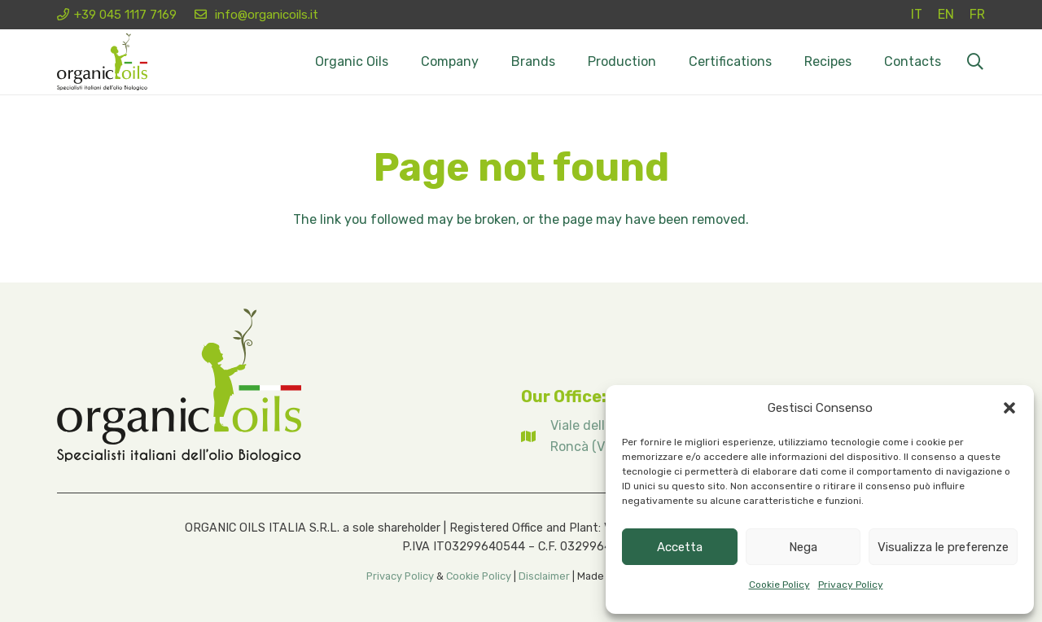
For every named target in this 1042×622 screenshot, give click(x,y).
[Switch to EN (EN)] (946, 14)
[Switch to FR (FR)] (977, 14)
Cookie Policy (779, 584)
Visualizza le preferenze (943, 547)
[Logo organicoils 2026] (102, 61)
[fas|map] (535, 436)
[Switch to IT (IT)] (916, 14)
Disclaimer (544, 576)
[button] (1009, 408)
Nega (803, 547)
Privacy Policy (850, 584)
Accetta (680, 547)
